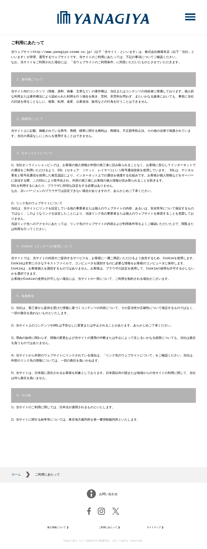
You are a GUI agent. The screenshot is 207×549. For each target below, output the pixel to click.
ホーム (16, 477)
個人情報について (56, 530)
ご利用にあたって (108, 530)
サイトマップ (154, 530)
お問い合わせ (108, 497)
